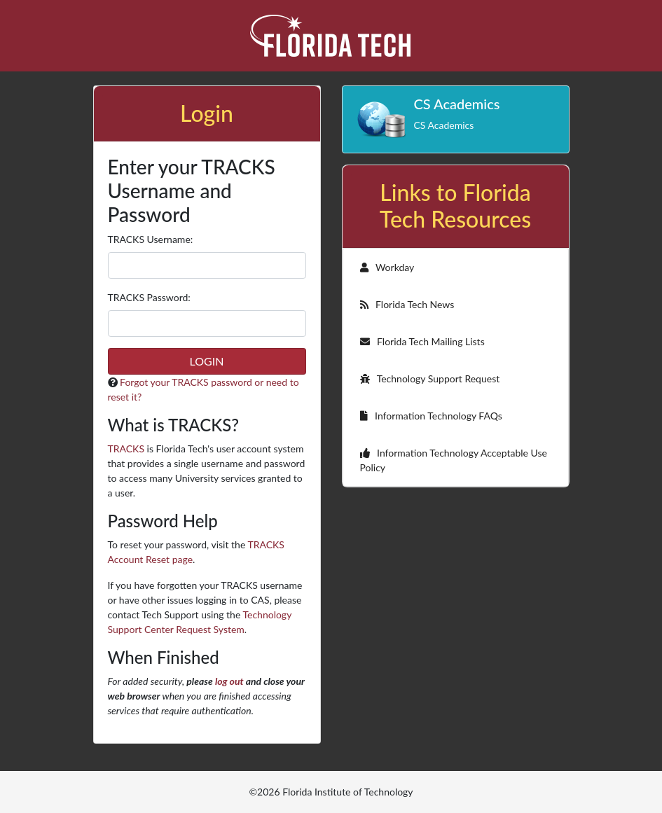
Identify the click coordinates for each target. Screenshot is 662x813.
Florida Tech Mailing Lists (422, 341)
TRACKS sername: (150, 239)
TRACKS (126, 448)
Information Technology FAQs (431, 416)
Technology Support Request (430, 378)
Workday (387, 267)
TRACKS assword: (149, 297)
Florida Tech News (407, 304)
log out (229, 681)
